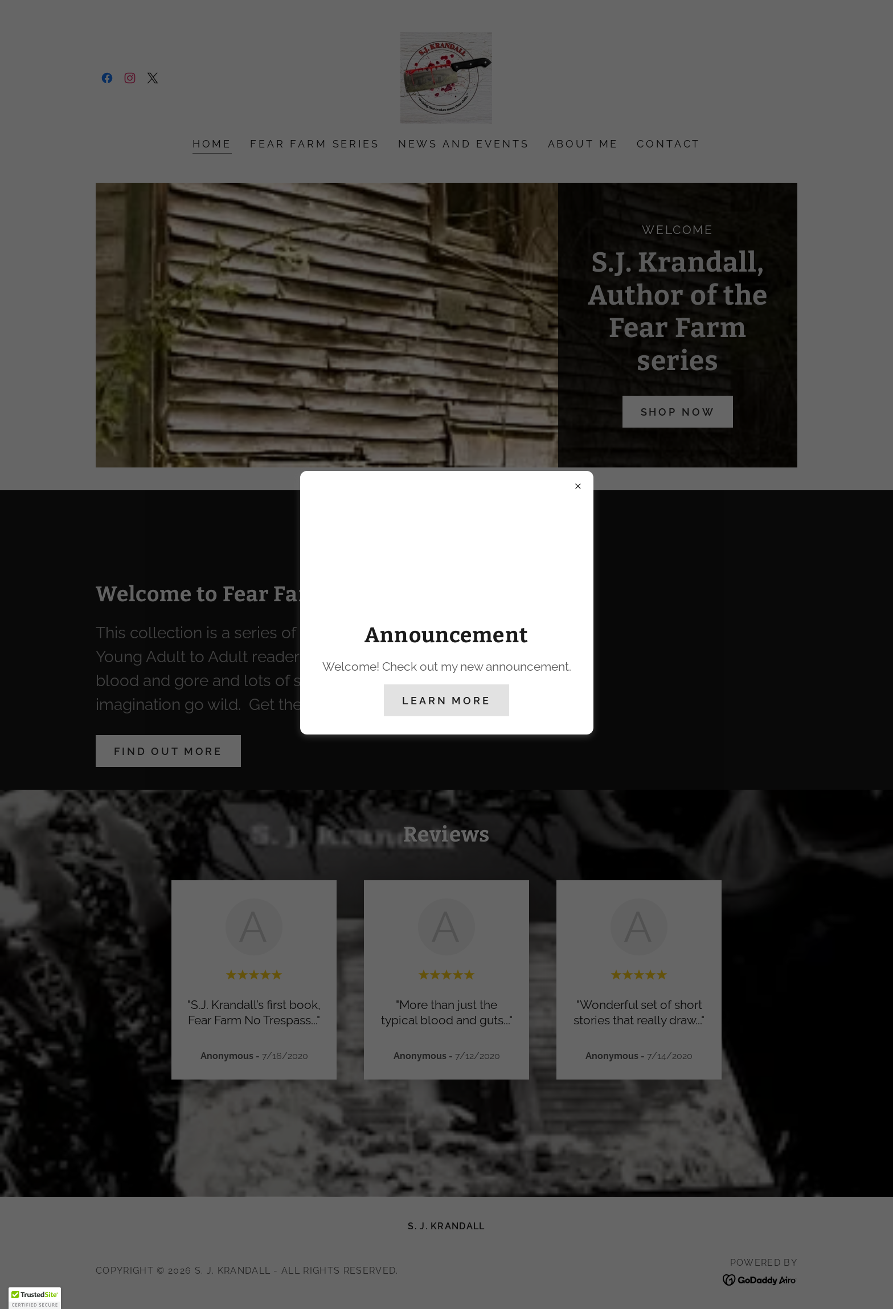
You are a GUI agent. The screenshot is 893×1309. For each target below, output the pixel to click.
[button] (35, 1298)
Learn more (446, 701)
